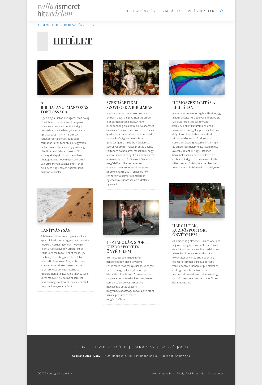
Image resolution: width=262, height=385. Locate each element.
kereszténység (77, 25)
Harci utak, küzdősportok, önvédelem (189, 230)
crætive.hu (165, 373)
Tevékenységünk (110, 347)
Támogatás (143, 347)
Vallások (172, 11)
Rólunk (81, 347)
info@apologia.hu (147, 355)
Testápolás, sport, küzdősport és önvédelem (127, 247)
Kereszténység (140, 11)
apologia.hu (48, 25)
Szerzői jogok (175, 347)
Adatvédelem (216, 373)
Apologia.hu (182, 355)
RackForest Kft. (195, 373)
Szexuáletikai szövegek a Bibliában (129, 105)
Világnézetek (201, 11)
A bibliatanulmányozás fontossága (64, 107)
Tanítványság (56, 230)
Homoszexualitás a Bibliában (193, 105)
